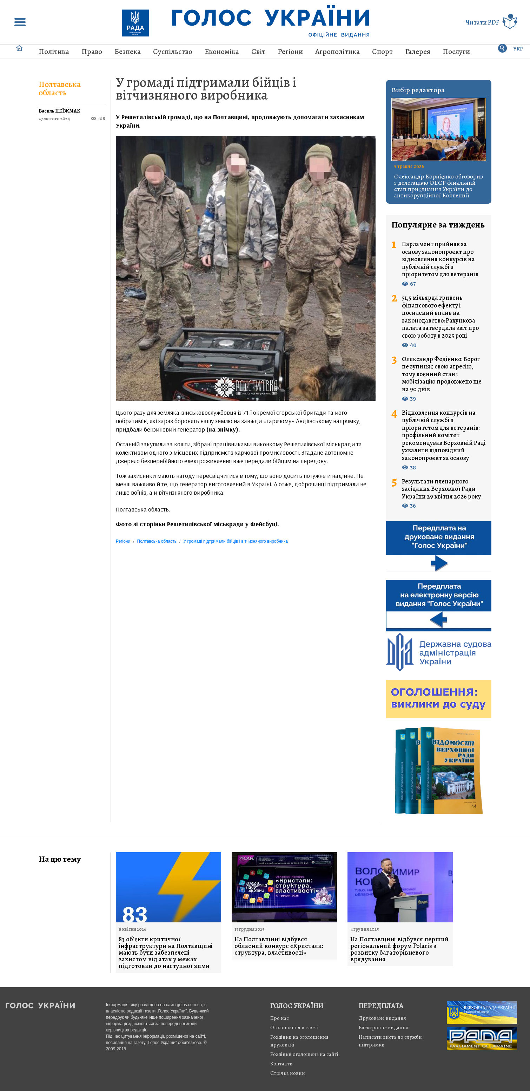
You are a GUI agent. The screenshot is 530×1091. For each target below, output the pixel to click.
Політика (54, 51)
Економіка (222, 51)
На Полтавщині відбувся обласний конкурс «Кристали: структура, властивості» (278, 946)
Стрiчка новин (287, 1073)
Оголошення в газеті (294, 1027)
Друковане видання (382, 1018)
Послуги (456, 51)
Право (91, 51)
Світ (258, 51)
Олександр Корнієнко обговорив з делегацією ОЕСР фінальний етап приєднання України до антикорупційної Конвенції (438, 185)
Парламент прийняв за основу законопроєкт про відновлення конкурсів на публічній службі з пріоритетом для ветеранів (440, 259)
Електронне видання (383, 1027)
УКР (518, 49)
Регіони (290, 51)
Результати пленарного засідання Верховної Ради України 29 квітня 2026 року (441, 489)
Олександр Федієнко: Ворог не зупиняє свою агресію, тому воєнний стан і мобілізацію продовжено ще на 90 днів (442, 374)
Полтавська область (60, 88)
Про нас (279, 1018)
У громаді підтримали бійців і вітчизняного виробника (206, 88)
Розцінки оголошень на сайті (304, 1054)
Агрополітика (337, 51)
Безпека (127, 51)
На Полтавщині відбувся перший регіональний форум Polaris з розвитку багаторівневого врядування (399, 949)
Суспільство (172, 51)
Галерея (417, 51)
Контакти (281, 1063)
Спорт (382, 51)
